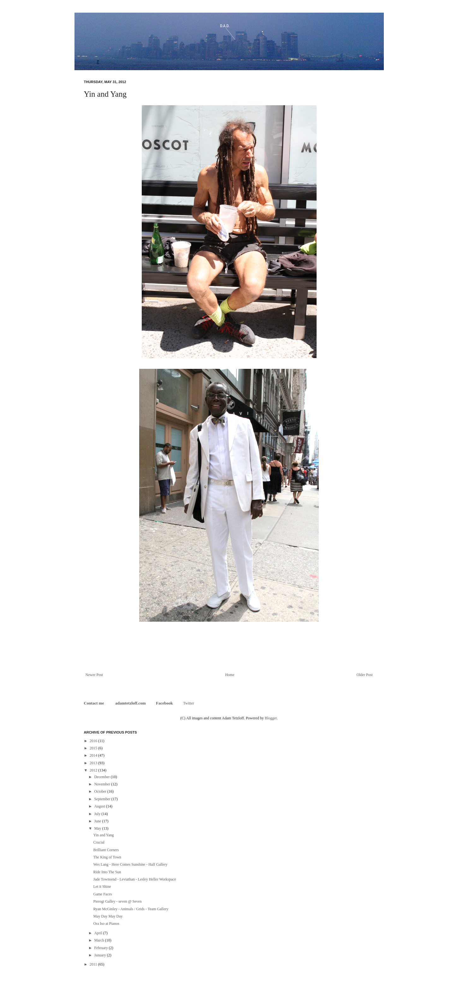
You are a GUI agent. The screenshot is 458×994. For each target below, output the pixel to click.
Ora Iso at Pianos (106, 923)
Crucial (98, 842)
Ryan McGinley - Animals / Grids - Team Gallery (130, 909)
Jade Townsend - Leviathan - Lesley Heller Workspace (134, 879)
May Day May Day (107, 916)
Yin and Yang (103, 835)
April (98, 933)
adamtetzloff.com (130, 703)
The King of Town (107, 857)
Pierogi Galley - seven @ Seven (117, 901)
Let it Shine (102, 886)
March (99, 940)
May (98, 828)
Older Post (365, 675)
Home (229, 675)
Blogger (271, 718)
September (102, 799)
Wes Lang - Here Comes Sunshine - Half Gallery (130, 864)
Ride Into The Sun (107, 872)
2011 (94, 964)
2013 (94, 763)
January (100, 955)
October (100, 791)
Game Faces (102, 894)
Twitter (188, 703)
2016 (94, 741)
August (100, 806)
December (102, 777)
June (98, 821)
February (101, 948)
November (102, 784)
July (97, 814)
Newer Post (94, 675)
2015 (94, 748)
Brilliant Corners (106, 850)
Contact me (94, 703)
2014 (94, 755)
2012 (94, 770)
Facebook (164, 703)
